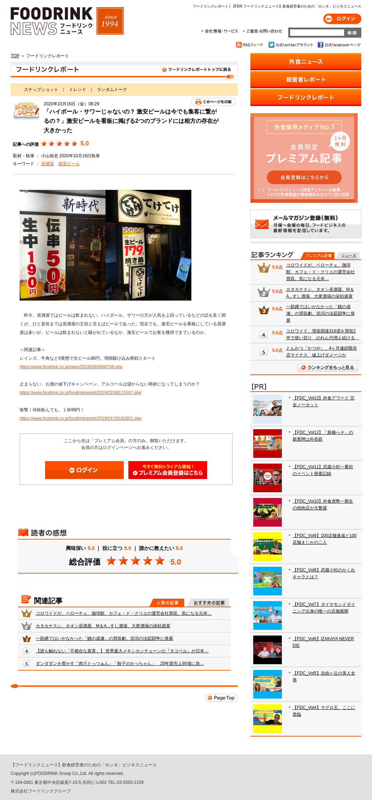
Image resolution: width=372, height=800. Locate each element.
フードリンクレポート (124, 71)
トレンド (77, 89)
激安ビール (69, 163)
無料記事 (347, 255)
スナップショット (41, 89)
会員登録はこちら (167, 470)
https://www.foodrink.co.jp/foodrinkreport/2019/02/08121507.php (80, 392)
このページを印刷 (213, 102)
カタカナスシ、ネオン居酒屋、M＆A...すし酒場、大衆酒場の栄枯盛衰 (103, 625)
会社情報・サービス (221, 31)
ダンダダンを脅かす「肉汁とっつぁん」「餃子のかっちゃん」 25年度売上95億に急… (120, 663)
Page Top (221, 698)
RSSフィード (250, 45)
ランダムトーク (112, 89)
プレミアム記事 (317, 255)
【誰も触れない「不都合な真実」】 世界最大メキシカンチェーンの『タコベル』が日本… (122, 650)
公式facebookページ (338, 45)
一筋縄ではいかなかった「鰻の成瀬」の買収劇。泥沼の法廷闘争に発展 (104, 638)
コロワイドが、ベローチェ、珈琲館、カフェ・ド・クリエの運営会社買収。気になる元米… (124, 613)
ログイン (342, 19)
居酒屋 (47, 163)
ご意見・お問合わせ (262, 31)
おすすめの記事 (208, 603)
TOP (15, 55)
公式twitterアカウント (291, 45)
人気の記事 (167, 603)
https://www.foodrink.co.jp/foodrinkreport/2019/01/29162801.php (80, 418)
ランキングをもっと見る (328, 367)
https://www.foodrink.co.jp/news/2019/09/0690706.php (71, 366)
